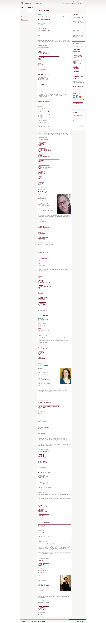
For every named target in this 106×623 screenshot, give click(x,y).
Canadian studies (42, 148)
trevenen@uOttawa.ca (45, 585)
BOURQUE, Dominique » (45, 74)
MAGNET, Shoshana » (44, 365)
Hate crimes (41, 161)
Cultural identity (42, 154)
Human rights (41, 57)
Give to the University (81, 621)
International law (42, 460)
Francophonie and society (43, 157)
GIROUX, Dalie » (42, 247)
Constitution (41, 281)
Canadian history (42, 146)
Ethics (40, 51)
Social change (41, 179)
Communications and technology (45, 150)
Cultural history (42, 283)
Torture (40, 184)
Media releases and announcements (77, 116)
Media (40, 166)
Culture (40, 155)
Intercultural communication (44, 163)
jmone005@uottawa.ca (45, 427)
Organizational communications (44, 167)
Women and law (42, 67)
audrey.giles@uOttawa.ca (45, 205)
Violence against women (43, 462)
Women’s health (42, 239)
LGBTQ (40, 292)
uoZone (62, 3)
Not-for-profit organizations (44, 514)
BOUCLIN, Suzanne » (44, 19)
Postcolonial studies (42, 62)
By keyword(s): (76, 30)
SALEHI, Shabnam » (43, 522)
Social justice (41, 180)
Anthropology (41, 144)
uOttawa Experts (77, 118)
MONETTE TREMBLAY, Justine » (47, 416)
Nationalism (41, 293)
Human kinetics (42, 231)
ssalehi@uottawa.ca (44, 532)
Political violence (42, 173)
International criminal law (43, 457)
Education (41, 561)
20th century (41, 276)
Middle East (41, 512)
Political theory (41, 172)
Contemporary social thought (44, 282)
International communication (44, 165)
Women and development (43, 237)
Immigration (41, 162)
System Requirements (25, 621)
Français (83, 3)
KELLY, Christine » (43, 315)
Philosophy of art (42, 59)
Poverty (40, 63)
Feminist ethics (42, 52)
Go (82, 27)
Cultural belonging (42, 151)
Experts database (24, 12)
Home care (41, 351)
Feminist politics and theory (44, 53)
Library (66, 3)
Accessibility (42, 621)
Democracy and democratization (45, 286)
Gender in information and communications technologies (49, 56)
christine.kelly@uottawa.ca (45, 326)
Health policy (41, 349)
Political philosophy (42, 171)
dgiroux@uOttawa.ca (44, 258)
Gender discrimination (43, 54)
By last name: (76, 25)
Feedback (31, 621)
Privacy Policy (36, 621)
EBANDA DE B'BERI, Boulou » (46, 111)
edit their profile (80, 86)
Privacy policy (81, 128)
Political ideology (42, 298)
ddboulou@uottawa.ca (45, 123)
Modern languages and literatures (45, 102)
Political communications (43, 168)
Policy (40, 353)
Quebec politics (42, 305)
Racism (40, 178)
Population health (42, 233)
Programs (69, 3)
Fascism (40, 287)
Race (40, 177)
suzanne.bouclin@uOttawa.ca (46, 30)
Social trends (41, 357)
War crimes (41, 463)
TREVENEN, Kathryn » (44, 573)
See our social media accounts (78, 99)
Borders (40, 505)
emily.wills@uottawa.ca (45, 483)
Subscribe (81, 125)
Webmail (73, 3)
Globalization (41, 160)
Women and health (42, 238)
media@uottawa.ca (24, 20)
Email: (74, 120)
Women (40, 65)
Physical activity (42, 232)
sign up (74, 86)
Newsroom (23, 10)
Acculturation (41, 143)
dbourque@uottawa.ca (45, 84)
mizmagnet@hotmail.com (45, 379)
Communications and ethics (44, 149)
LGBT (75, 61)
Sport (40, 236)
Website (39, 328)
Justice (40, 58)
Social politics (41, 183)
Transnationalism (42, 515)
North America (41, 296)
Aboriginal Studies (42, 142)
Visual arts (41, 64)
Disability (40, 347)
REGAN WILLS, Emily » (44, 472)
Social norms (41, 182)
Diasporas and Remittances (44, 506)
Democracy (41, 285)
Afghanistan (41, 560)
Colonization (41, 280)
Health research (42, 228)
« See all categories (77, 49)
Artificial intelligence (42, 145)
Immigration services (43, 511)
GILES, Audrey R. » (43, 192)
